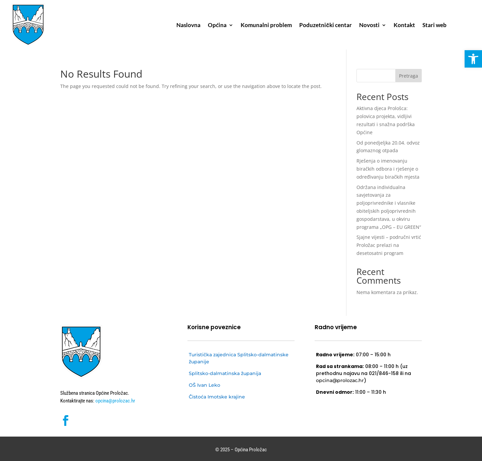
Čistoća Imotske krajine (217, 397)
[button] (473, 59)
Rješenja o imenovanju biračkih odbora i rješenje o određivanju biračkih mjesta (387, 169)
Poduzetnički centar (325, 25)
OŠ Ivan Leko (204, 385)
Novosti (369, 25)
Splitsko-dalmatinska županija (225, 373)
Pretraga (408, 76)
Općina (217, 25)
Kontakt (404, 25)
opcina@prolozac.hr (114, 401)
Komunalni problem (266, 25)
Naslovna (188, 25)
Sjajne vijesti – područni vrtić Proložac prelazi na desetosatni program (388, 245)
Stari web (434, 25)
